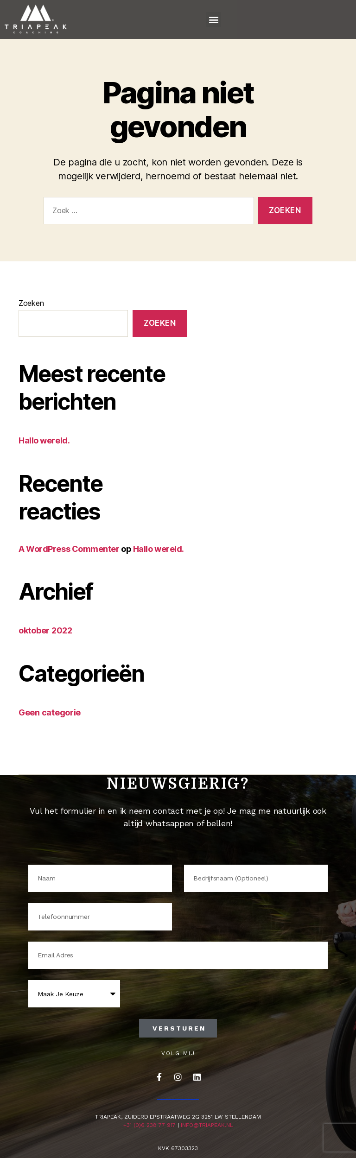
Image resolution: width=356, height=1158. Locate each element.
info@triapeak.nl (207, 1125)
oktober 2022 (45, 630)
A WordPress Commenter (69, 549)
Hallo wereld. (44, 440)
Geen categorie (50, 712)
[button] (213, 19)
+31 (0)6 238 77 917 (149, 1125)
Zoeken (31, 303)
